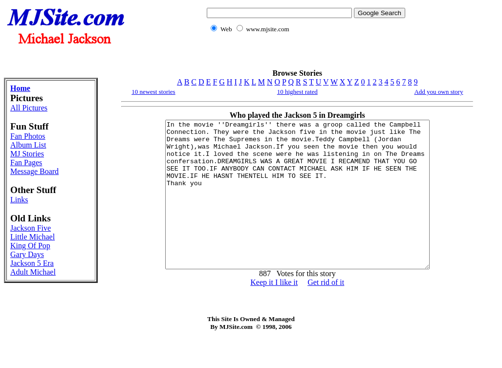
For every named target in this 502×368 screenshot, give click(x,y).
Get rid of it (325, 311)
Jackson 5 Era (32, 263)
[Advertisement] (304, 56)
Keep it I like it (274, 311)
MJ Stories (27, 154)
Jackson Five (30, 228)
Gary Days (27, 254)
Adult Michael (33, 272)
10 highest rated (297, 91)
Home (20, 88)
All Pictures (28, 108)
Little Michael (32, 237)
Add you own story (438, 91)
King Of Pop (30, 245)
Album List (28, 145)
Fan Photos (27, 136)
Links (19, 199)
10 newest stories (153, 91)
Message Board (34, 171)
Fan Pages (26, 162)
